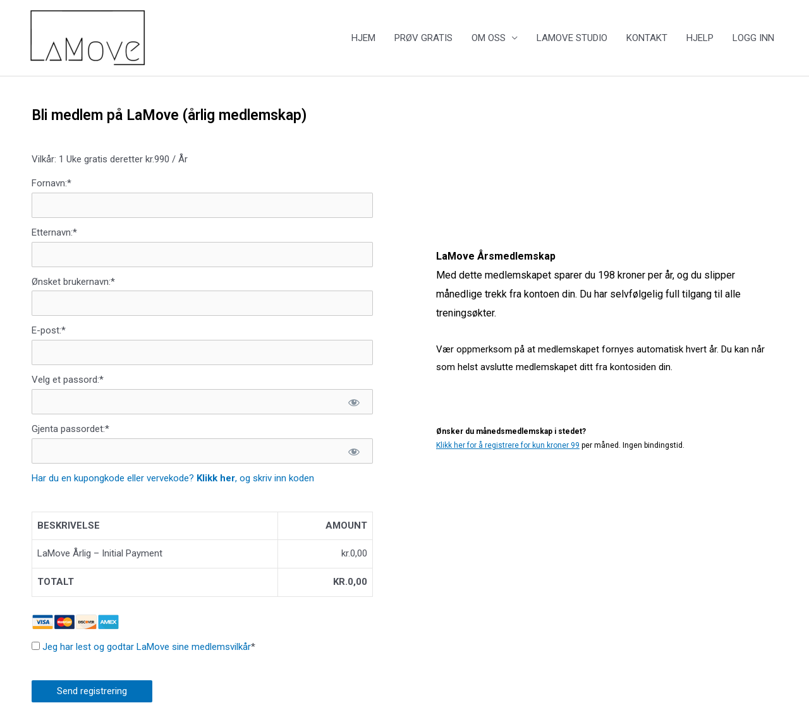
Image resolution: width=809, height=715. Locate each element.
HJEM (363, 38)
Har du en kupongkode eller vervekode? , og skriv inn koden (173, 478)
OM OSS (488, 38)
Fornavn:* (51, 183)
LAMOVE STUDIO (572, 38)
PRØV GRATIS (423, 38)
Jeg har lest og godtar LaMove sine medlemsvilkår (146, 646)
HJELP (700, 38)
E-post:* (49, 330)
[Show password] (353, 401)
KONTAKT (646, 38)
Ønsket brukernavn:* (73, 281)
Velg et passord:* (68, 379)
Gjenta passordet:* (70, 429)
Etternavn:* (54, 232)
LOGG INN (753, 38)
